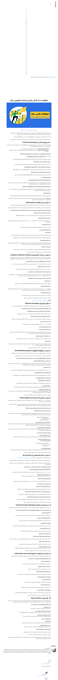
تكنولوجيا (26, 669)
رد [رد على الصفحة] (7, 599)
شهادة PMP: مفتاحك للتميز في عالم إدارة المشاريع (39, 230)
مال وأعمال (35, 60)
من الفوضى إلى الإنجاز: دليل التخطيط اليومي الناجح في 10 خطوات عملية (9, 663)
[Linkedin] (48, 1)
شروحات (26, 671)
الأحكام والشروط (39, 667)
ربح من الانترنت (25, 670)
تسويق (27, 666)
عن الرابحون (40, 663)
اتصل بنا (40, 662)
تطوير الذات (26, 667)
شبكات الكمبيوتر (43, 219)
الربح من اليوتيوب (25, 663)
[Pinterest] (50, 1)
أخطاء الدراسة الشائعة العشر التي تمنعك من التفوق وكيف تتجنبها (8, 666)
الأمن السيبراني (43, 254)
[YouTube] (54, 1)
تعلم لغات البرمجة (47, 86)
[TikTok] (52, 1)
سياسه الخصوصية (39, 666)
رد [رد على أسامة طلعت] (9, 612)
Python (19, 99)
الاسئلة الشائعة (39, 665)
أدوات (27, 662)
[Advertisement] (29, 14)
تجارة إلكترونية (25, 665)
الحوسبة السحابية (44, 330)
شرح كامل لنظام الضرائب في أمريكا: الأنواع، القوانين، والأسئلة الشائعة (8, 669)
